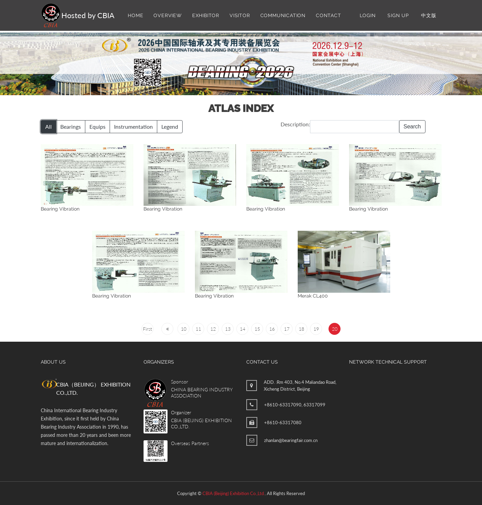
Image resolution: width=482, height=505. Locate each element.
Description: (295, 124)
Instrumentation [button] (133, 126)
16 (272, 329)
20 (334, 329)
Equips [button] (97, 126)
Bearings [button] (70, 126)
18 (301, 329)
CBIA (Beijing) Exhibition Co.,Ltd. (233, 493)
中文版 (428, 15)
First (147, 329)
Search (412, 126)
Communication (283, 15)
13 (228, 329)
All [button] (48, 126)
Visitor (240, 15)
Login (367, 15)
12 (213, 329)
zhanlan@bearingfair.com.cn (291, 440)
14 (242, 329)
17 (286, 329)
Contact (328, 15)
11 (198, 329)
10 (183, 329)
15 (257, 329)
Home (135, 15)
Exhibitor (205, 15)
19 (316, 329)
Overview (167, 15)
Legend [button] (169, 126)
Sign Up (398, 15)
